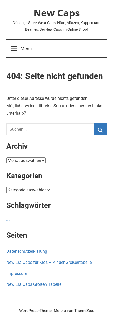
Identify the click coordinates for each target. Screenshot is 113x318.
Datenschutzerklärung (26, 251)
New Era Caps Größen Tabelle (33, 284)
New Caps (56, 12)
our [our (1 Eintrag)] (8, 220)
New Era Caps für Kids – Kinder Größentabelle (49, 262)
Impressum (16, 273)
